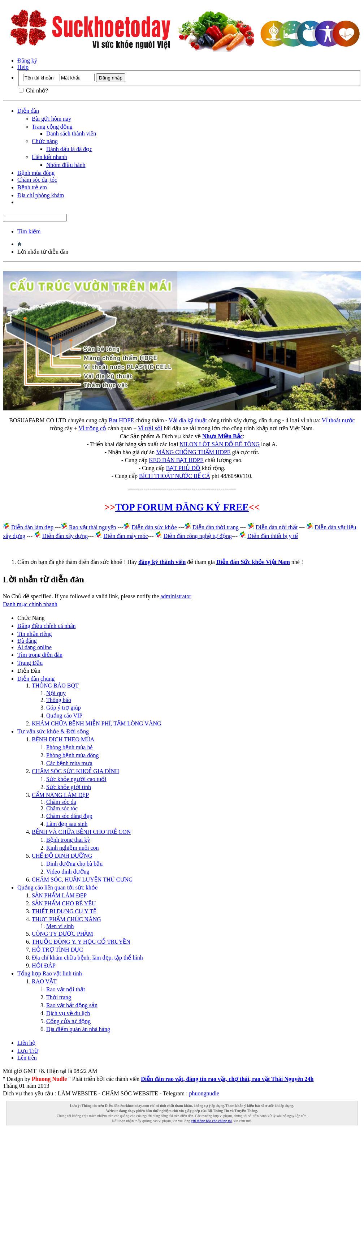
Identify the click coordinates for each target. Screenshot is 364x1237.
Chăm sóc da (61, 802)
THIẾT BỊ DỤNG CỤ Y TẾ (64, 911)
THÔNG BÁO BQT (55, 685)
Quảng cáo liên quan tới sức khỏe (57, 887)
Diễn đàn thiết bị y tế (272, 536)
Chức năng (45, 141)
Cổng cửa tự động (68, 1021)
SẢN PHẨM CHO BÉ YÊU (64, 903)
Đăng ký (27, 60)
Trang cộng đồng (52, 127)
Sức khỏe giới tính (68, 787)
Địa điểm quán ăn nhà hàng (78, 1029)
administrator (175, 596)
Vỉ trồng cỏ (92, 428)
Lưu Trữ (27, 1051)
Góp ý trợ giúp (63, 707)
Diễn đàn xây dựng (65, 536)
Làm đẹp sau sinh (66, 824)
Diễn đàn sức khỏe (154, 527)
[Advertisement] (182, 1186)
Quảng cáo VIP (64, 715)
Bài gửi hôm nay (51, 119)
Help (23, 67)
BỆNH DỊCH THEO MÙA (63, 739)
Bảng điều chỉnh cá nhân (46, 626)
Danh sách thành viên (71, 133)
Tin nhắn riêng (34, 634)
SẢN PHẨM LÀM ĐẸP (59, 895)
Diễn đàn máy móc (125, 536)
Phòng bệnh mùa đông (72, 755)
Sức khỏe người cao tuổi (76, 779)
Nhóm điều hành (66, 165)
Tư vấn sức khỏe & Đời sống (53, 731)
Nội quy (56, 693)
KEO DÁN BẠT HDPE (176, 460)
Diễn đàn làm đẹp (32, 527)
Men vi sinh (60, 926)
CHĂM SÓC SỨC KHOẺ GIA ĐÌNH (75, 771)
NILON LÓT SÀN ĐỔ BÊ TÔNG (219, 444)
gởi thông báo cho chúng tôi (211, 1121)
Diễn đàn (28, 111)
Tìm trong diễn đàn (39, 655)
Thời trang (58, 997)
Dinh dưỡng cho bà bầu (74, 864)
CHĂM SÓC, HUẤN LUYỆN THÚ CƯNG (82, 879)
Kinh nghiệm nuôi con (72, 848)
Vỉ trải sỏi (150, 428)
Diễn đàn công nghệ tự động (197, 536)
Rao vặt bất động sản (72, 1005)
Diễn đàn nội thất (277, 527)
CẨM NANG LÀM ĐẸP (60, 795)
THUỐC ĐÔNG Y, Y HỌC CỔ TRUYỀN (81, 942)
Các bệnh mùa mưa (69, 763)
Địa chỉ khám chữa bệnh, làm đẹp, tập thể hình (87, 957)
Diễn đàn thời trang (215, 527)
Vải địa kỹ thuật (188, 420)
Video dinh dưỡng (68, 872)
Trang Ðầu (30, 663)
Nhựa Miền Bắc (222, 436)
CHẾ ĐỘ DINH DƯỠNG (62, 856)
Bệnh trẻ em (32, 187)
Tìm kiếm (29, 231)
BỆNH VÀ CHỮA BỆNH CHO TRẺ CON (81, 832)
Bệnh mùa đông (36, 173)
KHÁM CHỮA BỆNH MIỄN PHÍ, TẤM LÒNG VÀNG (96, 723)
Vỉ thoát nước (338, 420)
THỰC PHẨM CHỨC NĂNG (66, 919)
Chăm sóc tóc (62, 808)
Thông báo (58, 700)
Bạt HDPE (121, 420)
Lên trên (27, 1058)
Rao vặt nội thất (65, 989)
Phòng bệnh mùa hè (69, 747)
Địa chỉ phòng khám (40, 195)
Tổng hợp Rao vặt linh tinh (49, 973)
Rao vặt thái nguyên (92, 527)
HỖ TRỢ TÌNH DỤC (57, 950)
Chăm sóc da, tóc (37, 180)
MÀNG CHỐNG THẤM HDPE (193, 452)
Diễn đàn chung (36, 679)
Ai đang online (34, 647)
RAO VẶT (44, 981)
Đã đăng (27, 641)
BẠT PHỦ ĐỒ (183, 468)
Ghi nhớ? (33, 90)
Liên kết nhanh (49, 157)
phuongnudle (204, 1093)
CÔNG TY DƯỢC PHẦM (62, 934)
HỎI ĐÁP (44, 965)
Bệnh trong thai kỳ (68, 840)
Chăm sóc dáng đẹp (69, 816)
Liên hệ (26, 1043)
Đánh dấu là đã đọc (69, 149)
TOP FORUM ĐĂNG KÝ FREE (182, 507)
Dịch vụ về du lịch (68, 1013)
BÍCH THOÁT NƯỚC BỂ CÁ (174, 476)
